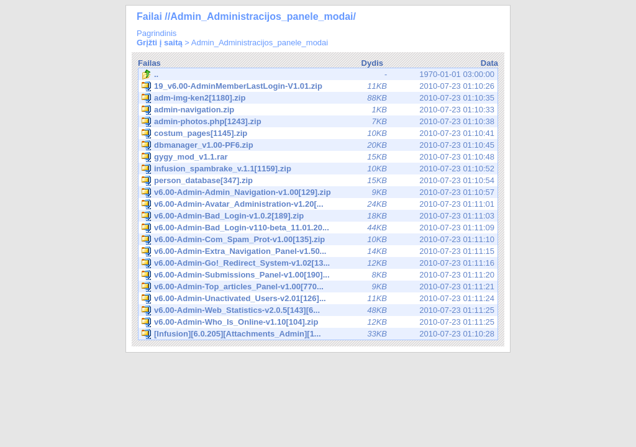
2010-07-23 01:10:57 (318, 192)
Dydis (372, 63)
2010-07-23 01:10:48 (318, 157)
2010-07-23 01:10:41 (318, 133)
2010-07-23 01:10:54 (318, 181)
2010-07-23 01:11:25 (318, 310)
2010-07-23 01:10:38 (318, 122)
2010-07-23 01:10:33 (318, 110)
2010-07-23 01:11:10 (318, 240)
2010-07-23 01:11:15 (318, 251)
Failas (149, 63)
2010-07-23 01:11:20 (318, 275)
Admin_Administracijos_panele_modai (259, 42)
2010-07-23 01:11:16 (318, 263)
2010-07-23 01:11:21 (318, 287)
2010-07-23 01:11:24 (318, 299)
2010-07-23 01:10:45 (318, 145)
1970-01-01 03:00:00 (318, 74)
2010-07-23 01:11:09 (318, 228)
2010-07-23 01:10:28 (318, 334)
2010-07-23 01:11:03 (318, 216)
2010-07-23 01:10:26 (318, 86)
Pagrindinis (156, 33)
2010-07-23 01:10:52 (318, 169)
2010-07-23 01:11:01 (318, 204)
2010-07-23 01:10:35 (318, 98)
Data (489, 63)
